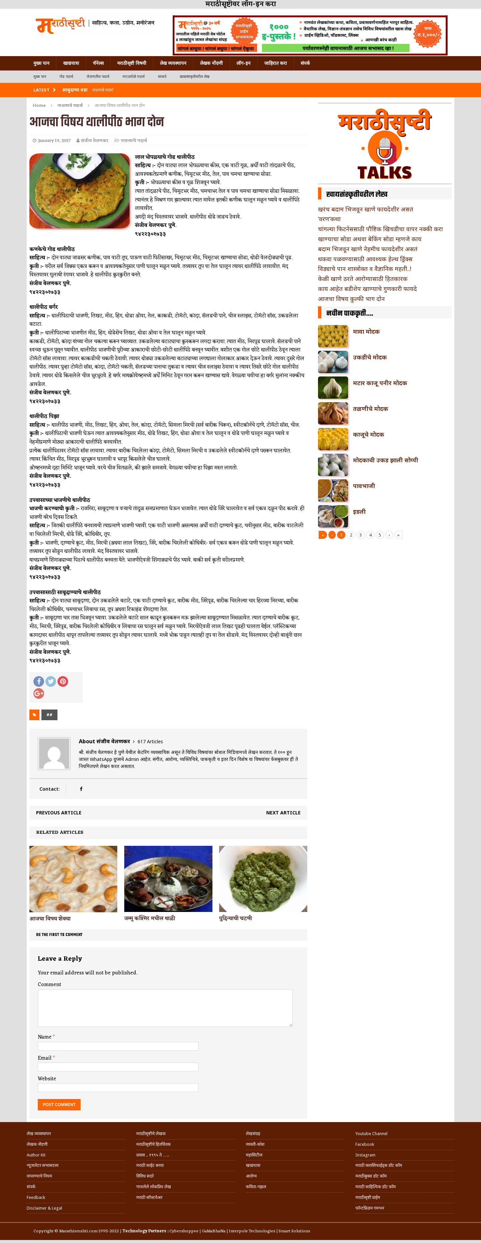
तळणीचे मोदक (370, 409)
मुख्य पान (41, 63)
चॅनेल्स (98, 63)
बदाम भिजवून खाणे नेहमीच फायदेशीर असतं (368, 249)
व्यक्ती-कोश (255, 1144)
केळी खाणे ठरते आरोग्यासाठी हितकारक (363, 279)
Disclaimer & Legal (44, 1208)
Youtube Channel (371, 1133)
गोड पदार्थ (66, 76)
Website (47, 1079)
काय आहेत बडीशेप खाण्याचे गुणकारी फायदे (367, 289)
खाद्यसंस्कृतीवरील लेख (194, 76)
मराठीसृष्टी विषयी (131, 63)
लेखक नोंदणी (211, 63)
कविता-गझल (256, 1186)
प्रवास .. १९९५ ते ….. (152, 1154)
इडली (359, 511)
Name (45, 1037)
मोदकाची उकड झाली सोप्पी (385, 460)
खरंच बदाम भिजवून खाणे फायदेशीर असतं (365, 209)
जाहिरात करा (275, 63)
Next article (283, 812)
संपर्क (305, 63)
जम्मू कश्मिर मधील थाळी (149, 918)
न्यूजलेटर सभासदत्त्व (42, 1165)
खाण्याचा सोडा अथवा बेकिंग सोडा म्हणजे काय (370, 239)
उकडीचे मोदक (370, 357)
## (49, 715)
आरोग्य (251, 1176)
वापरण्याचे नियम (39, 1176)
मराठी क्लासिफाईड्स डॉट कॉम (378, 1165)
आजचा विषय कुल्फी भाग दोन (351, 299)
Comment (49, 984)
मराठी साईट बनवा (150, 1165)
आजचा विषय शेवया (49, 919)
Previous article (59, 812)
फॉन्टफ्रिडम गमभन (369, 1208)
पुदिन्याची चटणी (235, 918)
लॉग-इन (243, 63)
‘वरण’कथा (329, 219)
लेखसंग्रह (253, 1133)
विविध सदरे (145, 1176)
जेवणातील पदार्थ (98, 76)
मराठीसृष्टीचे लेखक (151, 1133)
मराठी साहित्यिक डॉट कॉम (375, 1186)
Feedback (36, 1197)
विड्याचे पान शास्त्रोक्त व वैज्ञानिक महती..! (364, 269)
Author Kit (36, 1154)
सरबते (162, 76)
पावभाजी (364, 486)
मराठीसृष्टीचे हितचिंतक (153, 1144)
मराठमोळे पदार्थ (134, 76)
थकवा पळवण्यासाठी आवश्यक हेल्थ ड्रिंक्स (365, 259)
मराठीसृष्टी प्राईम (367, 1197)
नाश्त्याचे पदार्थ (134, 141)
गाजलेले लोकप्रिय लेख (153, 1186)
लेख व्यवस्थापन (173, 63)
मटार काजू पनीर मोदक (380, 383)
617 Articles (150, 741)
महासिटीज (254, 1154)
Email (45, 1058)
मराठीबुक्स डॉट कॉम (371, 1176)
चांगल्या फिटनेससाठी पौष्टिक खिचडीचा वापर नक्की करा (380, 229)
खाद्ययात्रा (71, 63)
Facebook (364, 1144)
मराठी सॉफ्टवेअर (149, 1197)
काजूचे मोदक (368, 434)
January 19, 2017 (54, 141)
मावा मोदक (366, 331)
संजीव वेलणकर (95, 141)
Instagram (365, 1154)
